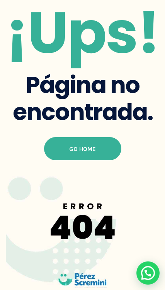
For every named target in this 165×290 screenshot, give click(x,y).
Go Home (82, 149)
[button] (148, 273)
